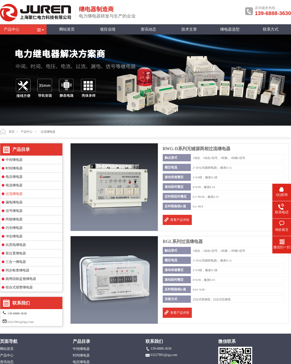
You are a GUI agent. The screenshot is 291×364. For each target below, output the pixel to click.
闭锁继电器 (14, 219)
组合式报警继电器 (19, 287)
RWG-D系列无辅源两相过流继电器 (196, 148)
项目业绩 (107, 29)
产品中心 (11, 29)
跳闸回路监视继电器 (21, 279)
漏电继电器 (14, 202)
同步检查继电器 (17, 270)
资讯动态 (148, 29)
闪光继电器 (14, 228)
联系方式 (270, 29)
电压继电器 (14, 177)
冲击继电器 (14, 236)
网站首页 (67, 29)
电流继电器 (14, 185)
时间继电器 (14, 168)
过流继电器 (14, 194)
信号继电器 (14, 211)
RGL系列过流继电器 (183, 241)
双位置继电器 (16, 253)
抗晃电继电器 (16, 245)
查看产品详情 (179, 220)
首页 (12, 131)
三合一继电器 (16, 262)
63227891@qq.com (20, 322)
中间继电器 (14, 160)
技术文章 (189, 29)
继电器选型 (230, 29)
